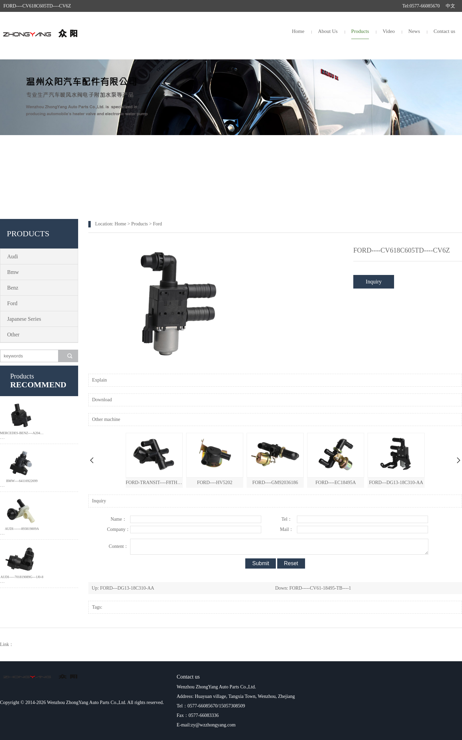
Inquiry (373, 281)
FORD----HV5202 (214, 482)
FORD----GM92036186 (275, 482)
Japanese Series (24, 319)
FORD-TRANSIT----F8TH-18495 (154, 482)
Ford (12, 303)
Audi (12, 256)
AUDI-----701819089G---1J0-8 (21, 577)
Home (298, 31)
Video (389, 31)
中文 (450, 5)
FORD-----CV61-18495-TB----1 (320, 588)
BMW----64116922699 (21, 481)
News (414, 31)
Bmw (13, 272)
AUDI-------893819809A (22, 529)
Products (360, 31)
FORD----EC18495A (336, 482)
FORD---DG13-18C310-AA (396, 482)
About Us (328, 31)
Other (13, 334)
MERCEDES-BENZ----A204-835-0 (22, 433)
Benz (12, 288)
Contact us (444, 31)
